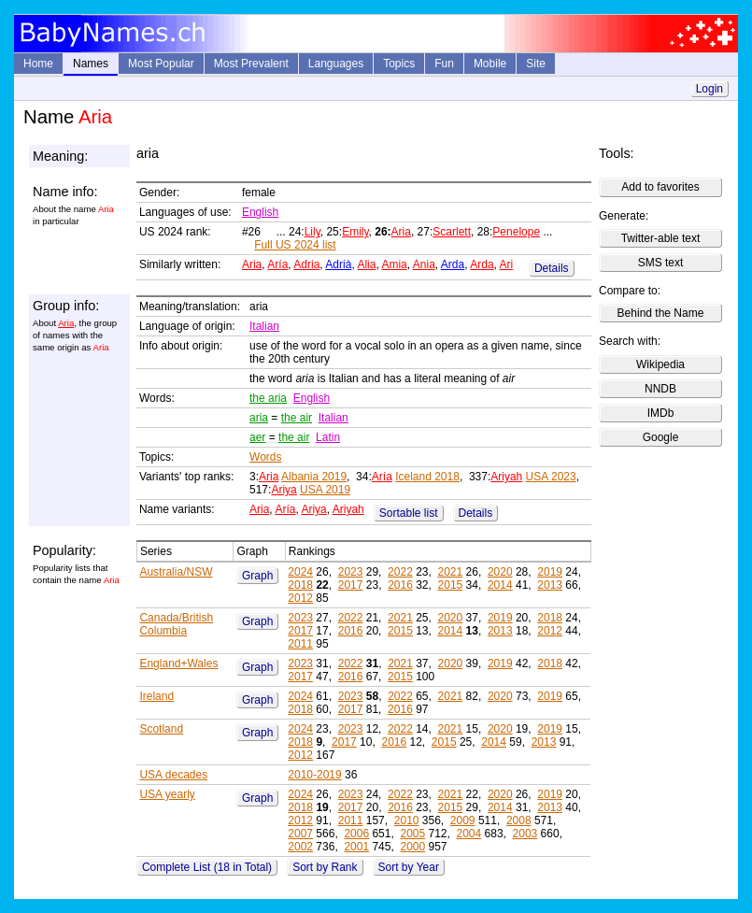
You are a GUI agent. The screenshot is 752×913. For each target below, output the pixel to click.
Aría (277, 264)
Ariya (283, 489)
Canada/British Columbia (176, 624)
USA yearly (166, 794)
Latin (328, 437)
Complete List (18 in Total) (207, 867)
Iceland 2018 (427, 476)
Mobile (490, 63)
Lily (312, 231)
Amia (393, 264)
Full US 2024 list (294, 244)
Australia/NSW (175, 571)
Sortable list (408, 513)
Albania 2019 (314, 476)
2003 (525, 833)
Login (709, 88)
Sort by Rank (324, 867)
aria (258, 417)
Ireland (156, 696)
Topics (399, 63)
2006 (356, 833)
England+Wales (178, 663)
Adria (306, 264)
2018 (300, 585)
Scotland (161, 728)
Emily (355, 231)
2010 (406, 820)
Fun (444, 63)
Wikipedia (660, 364)
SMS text (661, 262)
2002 (300, 846)
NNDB (660, 388)
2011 (300, 643)
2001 (356, 846)
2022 (400, 571)
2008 (519, 820)
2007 (300, 833)
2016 (400, 585)
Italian (264, 326)
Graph (257, 575)
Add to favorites (660, 186)
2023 (350, 571)
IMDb (660, 413)
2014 (500, 585)
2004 (469, 833)
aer (257, 437)
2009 (462, 820)
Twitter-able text (661, 238)
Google (661, 437)
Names (90, 63)
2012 (300, 598)
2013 (549, 585)
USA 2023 (551, 476)
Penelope (516, 231)
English (260, 212)
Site (536, 63)
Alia (366, 264)
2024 (300, 571)
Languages (335, 63)
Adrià (338, 264)
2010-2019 (314, 774)
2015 (450, 585)
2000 (412, 846)
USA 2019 (325, 489)
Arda (452, 264)
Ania (424, 264)
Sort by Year (408, 867)
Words (265, 457)
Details (551, 268)
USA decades (173, 774)
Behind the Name (660, 313)
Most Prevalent (251, 63)
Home (38, 63)
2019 (549, 571)
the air (296, 417)
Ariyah (506, 476)
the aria (268, 398)
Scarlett (452, 231)
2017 (350, 585)
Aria (401, 231)
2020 (500, 571)
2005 (412, 833)
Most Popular (161, 63)
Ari (507, 264)
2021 (450, 571)
